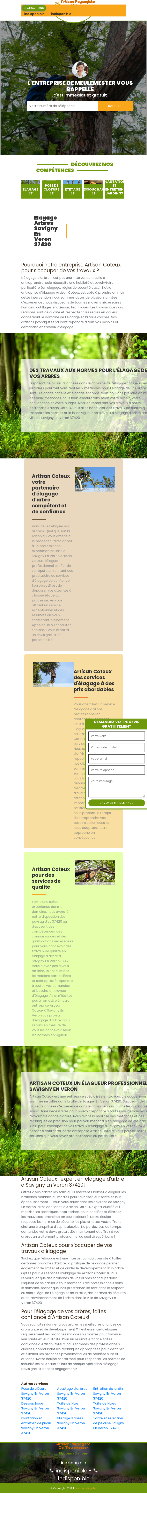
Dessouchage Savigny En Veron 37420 (35, 1408)
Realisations (34, 8)
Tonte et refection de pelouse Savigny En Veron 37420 (108, 1423)
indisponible (68, 1470)
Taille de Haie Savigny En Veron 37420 (71, 1408)
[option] (30, 189)
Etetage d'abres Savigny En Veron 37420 (71, 1423)
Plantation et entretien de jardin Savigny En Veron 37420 (36, 1425)
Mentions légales (86, 1488)
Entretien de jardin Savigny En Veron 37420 (108, 1393)
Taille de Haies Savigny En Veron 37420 (107, 1408)
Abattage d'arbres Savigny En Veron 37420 (72, 1393)
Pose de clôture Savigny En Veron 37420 (35, 1393)
